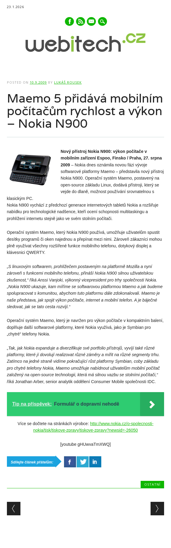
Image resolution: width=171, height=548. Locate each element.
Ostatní (152, 484)
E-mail (92, 22)
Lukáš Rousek (68, 82)
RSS (80, 21)
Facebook (69, 21)
